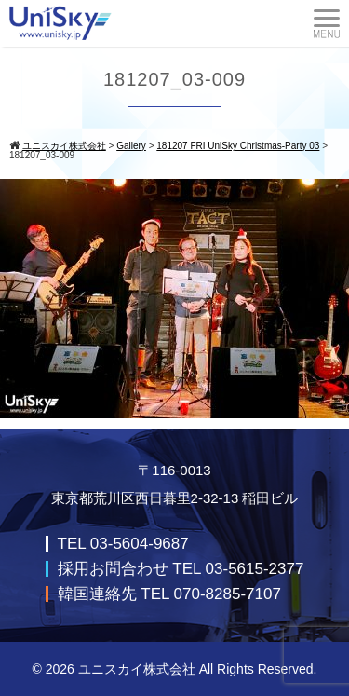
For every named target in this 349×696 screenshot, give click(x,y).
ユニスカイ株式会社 (136, 669)
